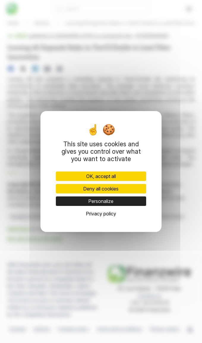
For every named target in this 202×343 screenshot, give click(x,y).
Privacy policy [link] (101, 214)
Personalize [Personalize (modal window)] (100, 201)
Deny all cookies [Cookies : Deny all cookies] (101, 189)
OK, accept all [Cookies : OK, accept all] (101, 176)
